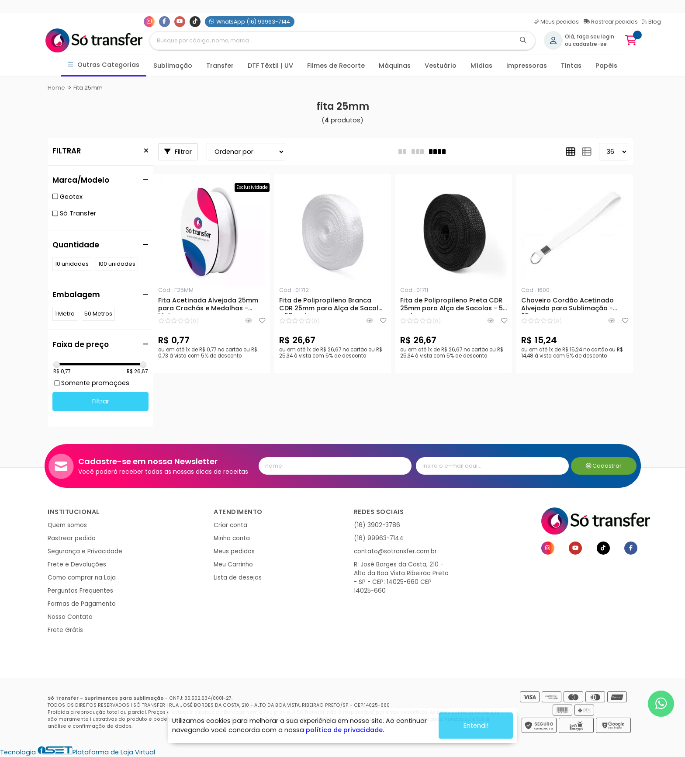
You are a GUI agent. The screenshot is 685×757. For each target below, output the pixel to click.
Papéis (606, 65)
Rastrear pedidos (610, 21)
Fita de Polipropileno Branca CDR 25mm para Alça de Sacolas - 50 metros (332, 305)
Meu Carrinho (233, 564)
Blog (651, 21)
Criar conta (230, 525)
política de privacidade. (345, 730)
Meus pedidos (556, 21)
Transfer (220, 65)
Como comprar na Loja (82, 577)
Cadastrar (604, 465)
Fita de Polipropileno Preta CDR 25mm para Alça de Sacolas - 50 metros (453, 305)
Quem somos (67, 525)
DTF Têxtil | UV (270, 65)
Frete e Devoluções (77, 564)
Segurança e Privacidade (85, 551)
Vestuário (441, 65)
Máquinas (395, 65)
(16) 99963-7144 (379, 538)
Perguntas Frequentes (80, 591)
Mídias (481, 65)
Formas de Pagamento (82, 604)
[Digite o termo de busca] (330, 40)
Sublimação (172, 65)
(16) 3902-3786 (377, 525)
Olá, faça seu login (589, 36)
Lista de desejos (238, 577)
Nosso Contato (70, 617)
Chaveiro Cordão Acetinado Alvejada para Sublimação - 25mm (567, 305)
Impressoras (526, 65)
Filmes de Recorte (336, 65)
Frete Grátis (65, 630)
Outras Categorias (104, 64)
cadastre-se (590, 44)
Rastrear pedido (72, 538)
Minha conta (232, 538)
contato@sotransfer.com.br (395, 551)
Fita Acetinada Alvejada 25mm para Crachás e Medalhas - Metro (208, 305)
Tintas (571, 65)
